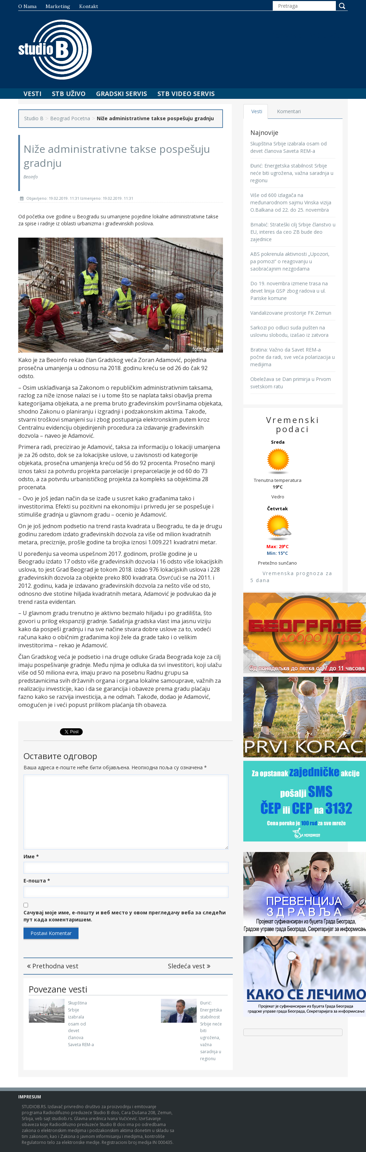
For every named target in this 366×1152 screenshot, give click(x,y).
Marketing (58, 6)
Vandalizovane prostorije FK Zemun (290, 312)
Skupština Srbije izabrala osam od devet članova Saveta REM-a (81, 1024)
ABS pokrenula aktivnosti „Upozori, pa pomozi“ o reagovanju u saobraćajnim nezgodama (290, 261)
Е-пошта (36, 880)
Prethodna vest (53, 966)
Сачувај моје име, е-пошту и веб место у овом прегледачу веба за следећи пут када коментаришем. (124, 916)
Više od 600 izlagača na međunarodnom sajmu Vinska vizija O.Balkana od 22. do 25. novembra (290, 202)
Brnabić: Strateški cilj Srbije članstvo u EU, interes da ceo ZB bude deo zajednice (293, 232)
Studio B (33, 118)
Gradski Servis (121, 93)
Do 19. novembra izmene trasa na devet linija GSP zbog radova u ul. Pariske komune (289, 290)
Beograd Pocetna (70, 118)
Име (31, 856)
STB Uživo (69, 93)
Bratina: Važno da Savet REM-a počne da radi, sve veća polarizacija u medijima (292, 357)
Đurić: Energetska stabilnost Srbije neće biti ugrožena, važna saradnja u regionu (291, 173)
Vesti (32, 93)
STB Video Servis (186, 93)
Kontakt (88, 6)
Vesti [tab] (257, 111)
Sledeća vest (189, 966)
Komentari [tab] (289, 111)
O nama (27, 6)
